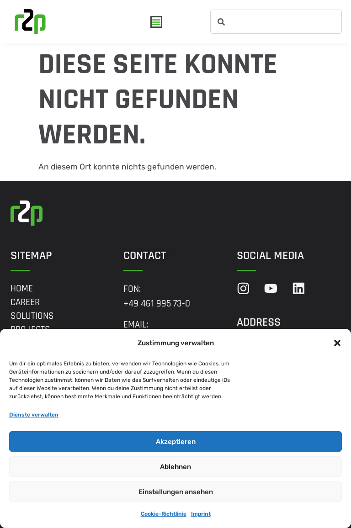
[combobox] (276, 22)
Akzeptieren (176, 442)
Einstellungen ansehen (175, 492)
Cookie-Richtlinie (163, 514)
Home (22, 289)
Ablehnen (175, 467)
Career (25, 302)
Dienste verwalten (33, 415)
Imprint (201, 514)
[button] (337, 343)
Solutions (32, 316)
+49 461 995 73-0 (156, 304)
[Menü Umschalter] (156, 22)
